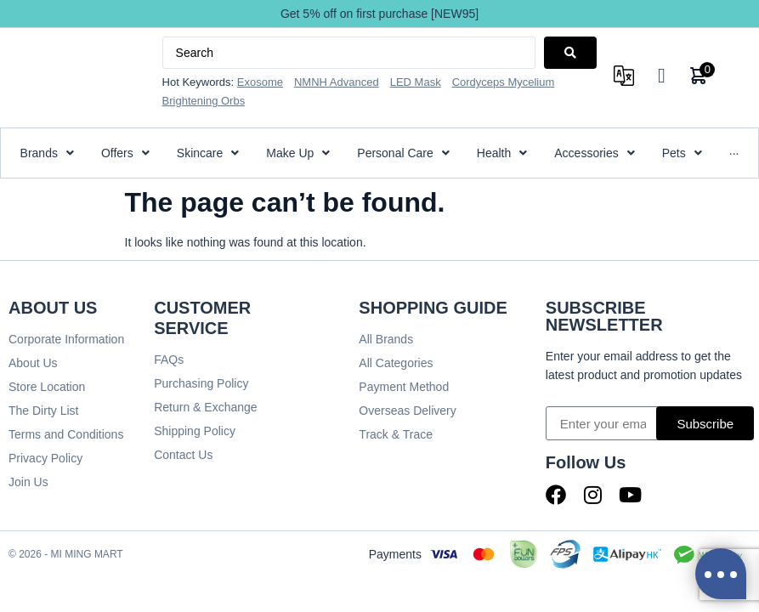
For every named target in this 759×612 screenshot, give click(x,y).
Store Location (46, 387)
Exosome (260, 82)
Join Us (28, 482)
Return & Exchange (205, 407)
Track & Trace (396, 434)
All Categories (396, 363)
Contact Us (183, 455)
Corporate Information (66, 339)
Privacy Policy (45, 458)
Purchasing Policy (201, 383)
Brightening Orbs (204, 100)
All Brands (386, 339)
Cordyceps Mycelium (503, 82)
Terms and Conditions (65, 434)
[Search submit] (570, 53)
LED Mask (415, 82)
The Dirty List (43, 410)
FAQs (169, 359)
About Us (33, 363)
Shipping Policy (194, 431)
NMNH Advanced (336, 82)
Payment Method (404, 387)
